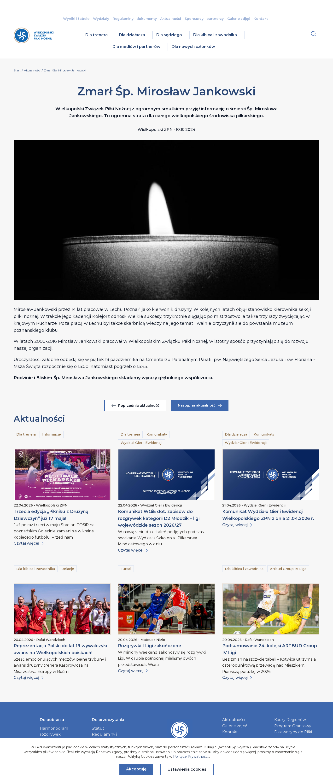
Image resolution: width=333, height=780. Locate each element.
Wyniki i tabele (76, 19)
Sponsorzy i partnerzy (204, 19)
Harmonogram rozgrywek (54, 731)
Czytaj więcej (28, 543)
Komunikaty (156, 434)
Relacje (67, 569)
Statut (98, 728)
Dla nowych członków (193, 46)
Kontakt (261, 19)
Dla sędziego (169, 35)
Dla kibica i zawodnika (215, 35)
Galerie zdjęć (238, 19)
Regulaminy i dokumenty (135, 19)
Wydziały (101, 19)
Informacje (51, 434)
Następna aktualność (200, 405)
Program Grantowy (292, 726)
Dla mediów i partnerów (136, 46)
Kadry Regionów (290, 719)
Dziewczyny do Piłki (293, 732)
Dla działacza (132, 35)
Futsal (126, 569)
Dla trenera (96, 35)
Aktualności (170, 19)
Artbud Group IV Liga (288, 569)
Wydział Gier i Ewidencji (141, 443)
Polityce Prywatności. (191, 756)
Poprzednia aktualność (135, 405)
